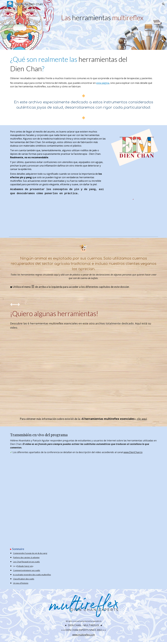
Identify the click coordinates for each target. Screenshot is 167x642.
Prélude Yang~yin (25, 566)
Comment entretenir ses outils (26, 570)
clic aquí (142, 418)
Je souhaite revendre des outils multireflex (32, 574)
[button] (3, 4)
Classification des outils (23, 579)
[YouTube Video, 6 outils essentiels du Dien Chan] (83, 373)
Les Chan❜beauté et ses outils (26, 561)
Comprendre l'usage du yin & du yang (30, 553)
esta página (102, 83)
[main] (109, 17)
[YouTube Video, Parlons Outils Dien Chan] (83, 497)
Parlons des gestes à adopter (26, 557)
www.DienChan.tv (132, 452)
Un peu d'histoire (20, 583)
